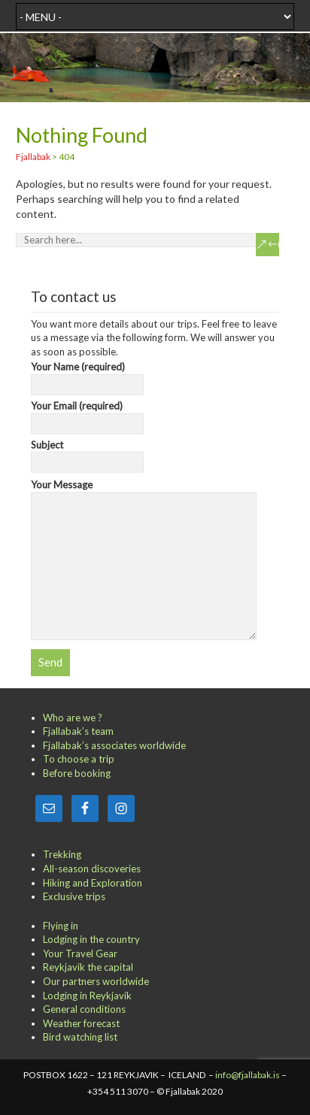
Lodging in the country (91, 939)
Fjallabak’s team (78, 731)
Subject (87, 454)
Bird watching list (80, 1037)
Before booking (77, 773)
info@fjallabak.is (247, 1074)
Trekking (62, 854)
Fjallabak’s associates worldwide (114, 745)
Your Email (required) (87, 415)
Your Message (144, 492)
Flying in (60, 926)
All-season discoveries (92, 869)
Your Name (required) (87, 376)
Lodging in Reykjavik (87, 996)
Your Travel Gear (80, 953)
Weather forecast (81, 1023)
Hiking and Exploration (92, 883)
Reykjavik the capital (88, 967)
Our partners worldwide (96, 981)
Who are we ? (72, 718)
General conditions (84, 1009)
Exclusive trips (74, 896)
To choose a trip (78, 759)
